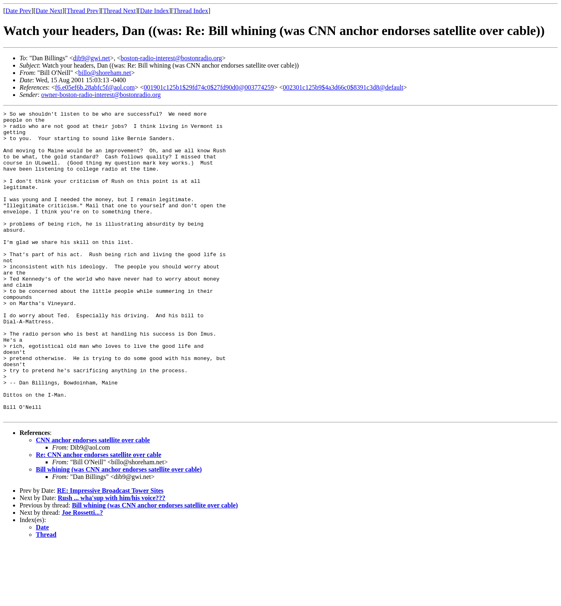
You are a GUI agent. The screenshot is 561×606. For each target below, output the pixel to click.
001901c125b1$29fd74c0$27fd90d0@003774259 (209, 87)
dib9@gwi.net (91, 58)
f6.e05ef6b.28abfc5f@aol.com (95, 87)
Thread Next (119, 10)
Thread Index (190, 10)
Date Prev (18, 10)
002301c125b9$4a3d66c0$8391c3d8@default (343, 87)
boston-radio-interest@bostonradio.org (171, 58)
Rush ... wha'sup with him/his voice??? (111, 559)
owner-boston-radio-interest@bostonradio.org (101, 94)
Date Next (49, 10)
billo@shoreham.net (104, 72)
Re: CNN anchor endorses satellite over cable (98, 515)
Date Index (154, 10)
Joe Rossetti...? (82, 573)
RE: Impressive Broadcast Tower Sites (110, 551)
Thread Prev (82, 10)
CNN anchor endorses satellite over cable (93, 501)
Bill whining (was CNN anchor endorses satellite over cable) (119, 530)
